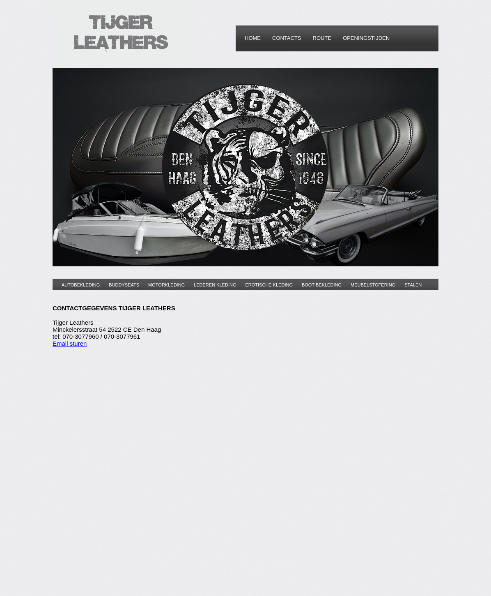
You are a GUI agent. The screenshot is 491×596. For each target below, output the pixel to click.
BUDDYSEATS (124, 284)
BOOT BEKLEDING (322, 284)
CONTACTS (286, 38)
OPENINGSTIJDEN (366, 38)
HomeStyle (124, 34)
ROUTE (322, 38)
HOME (253, 38)
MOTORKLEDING (166, 284)
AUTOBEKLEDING (81, 284)
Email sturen (70, 343)
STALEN (413, 284)
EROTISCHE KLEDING (269, 284)
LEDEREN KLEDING (215, 284)
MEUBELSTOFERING (373, 284)
